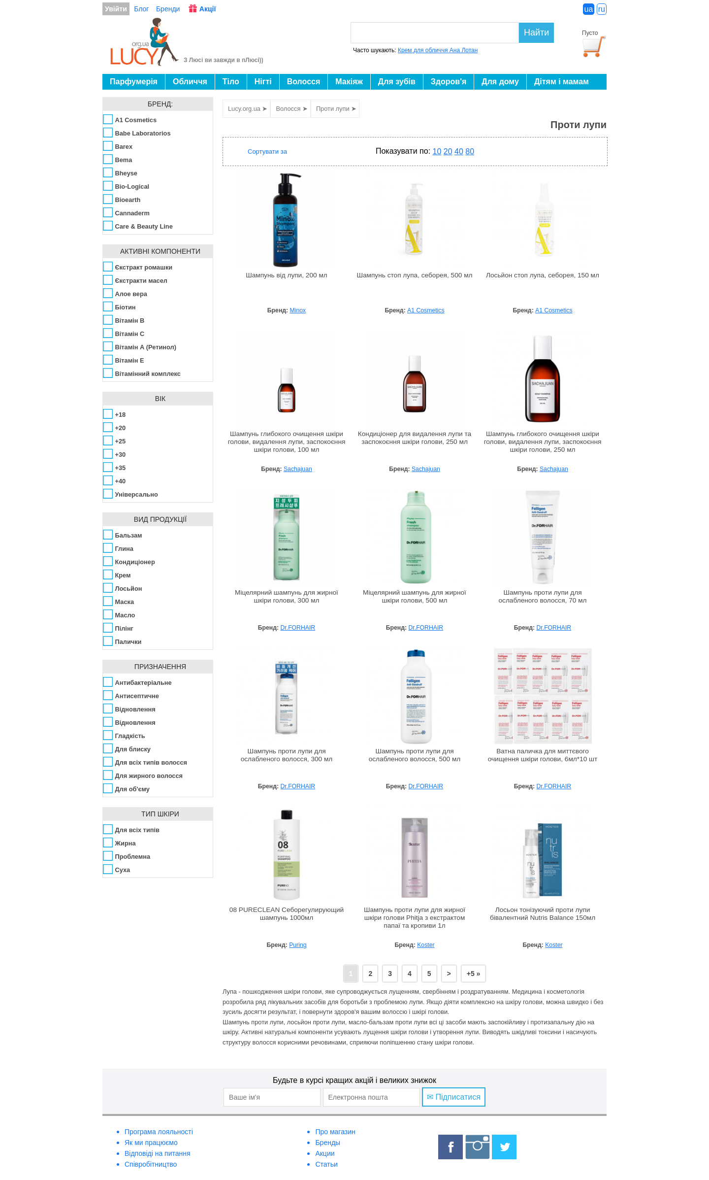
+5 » (474, 974)
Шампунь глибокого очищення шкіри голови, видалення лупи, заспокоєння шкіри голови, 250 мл (543, 441)
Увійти (116, 9)
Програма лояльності (159, 1132)
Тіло (231, 81)
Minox (298, 310)
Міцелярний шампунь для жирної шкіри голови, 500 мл (414, 596)
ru (601, 9)
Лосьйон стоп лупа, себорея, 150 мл (542, 275)
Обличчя (190, 81)
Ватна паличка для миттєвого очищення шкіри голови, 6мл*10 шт (543, 755)
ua (588, 9)
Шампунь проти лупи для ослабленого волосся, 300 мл (287, 755)
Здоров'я (448, 81)
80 (469, 151)
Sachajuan (298, 469)
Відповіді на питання (158, 1153)
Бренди (168, 9)
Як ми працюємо (151, 1142)
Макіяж (349, 81)
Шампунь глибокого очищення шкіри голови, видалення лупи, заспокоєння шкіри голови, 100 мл (287, 441)
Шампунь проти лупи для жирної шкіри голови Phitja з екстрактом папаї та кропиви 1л (414, 917)
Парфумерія (134, 81)
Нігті (263, 81)
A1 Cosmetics (425, 310)
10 (437, 151)
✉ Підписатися (454, 1097)
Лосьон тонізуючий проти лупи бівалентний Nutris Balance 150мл (542, 913)
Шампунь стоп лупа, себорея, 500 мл (414, 275)
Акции (324, 1153)
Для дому (500, 81)
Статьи (326, 1164)
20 (448, 151)
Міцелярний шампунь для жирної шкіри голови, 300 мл (286, 596)
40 (458, 151)
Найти (536, 32)
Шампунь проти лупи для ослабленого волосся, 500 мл (415, 755)
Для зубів (397, 81)
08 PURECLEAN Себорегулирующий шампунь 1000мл (286, 913)
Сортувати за (267, 151)
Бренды (327, 1142)
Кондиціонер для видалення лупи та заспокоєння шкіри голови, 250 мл (414, 437)
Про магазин (335, 1132)
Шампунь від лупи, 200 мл (286, 275)
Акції (207, 9)
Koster (425, 945)
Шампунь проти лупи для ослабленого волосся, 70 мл (542, 596)
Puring (297, 945)
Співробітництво (151, 1164)
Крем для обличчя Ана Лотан (438, 50)
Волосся (304, 81)
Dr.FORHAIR (298, 627)
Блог (141, 9)
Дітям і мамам (561, 81)
